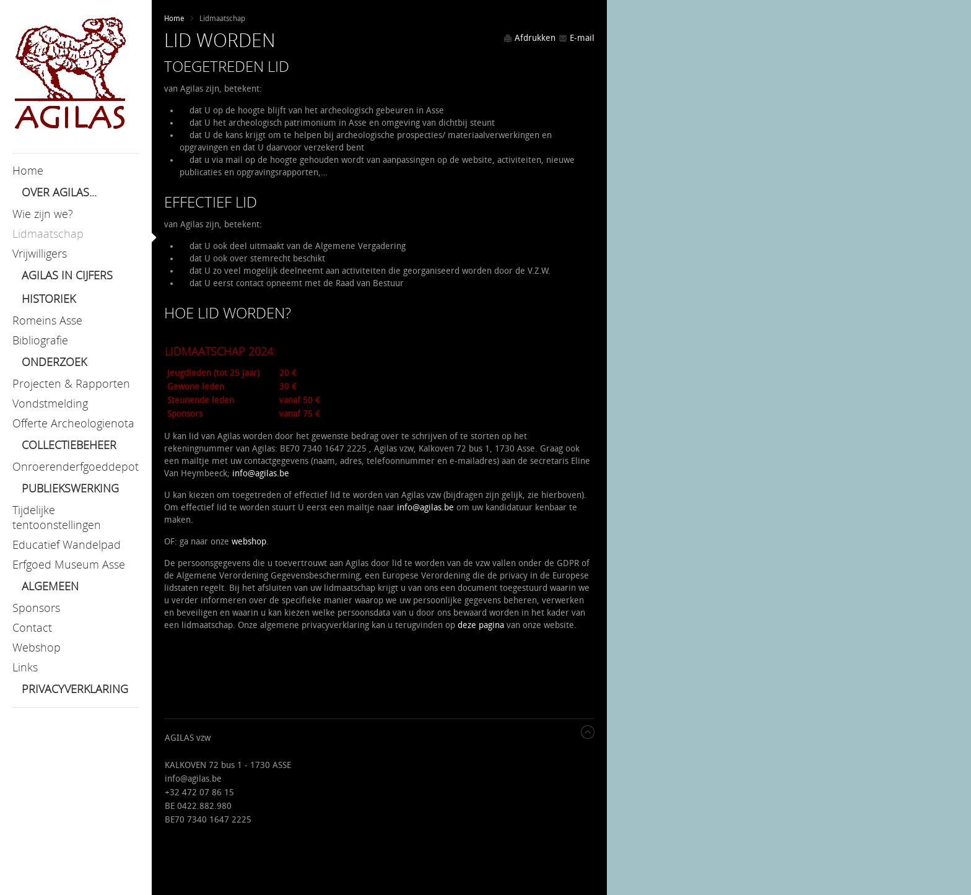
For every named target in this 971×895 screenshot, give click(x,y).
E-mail (576, 38)
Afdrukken (529, 38)
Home (174, 18)
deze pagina (481, 625)
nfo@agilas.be (262, 473)
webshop (249, 541)
